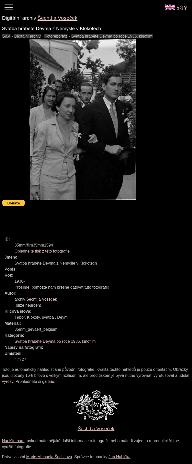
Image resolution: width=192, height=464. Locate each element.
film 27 (20, 359)
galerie (48, 381)
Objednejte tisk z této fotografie (42, 251)
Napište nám (13, 441)
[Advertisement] (93, 219)
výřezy (7, 381)
